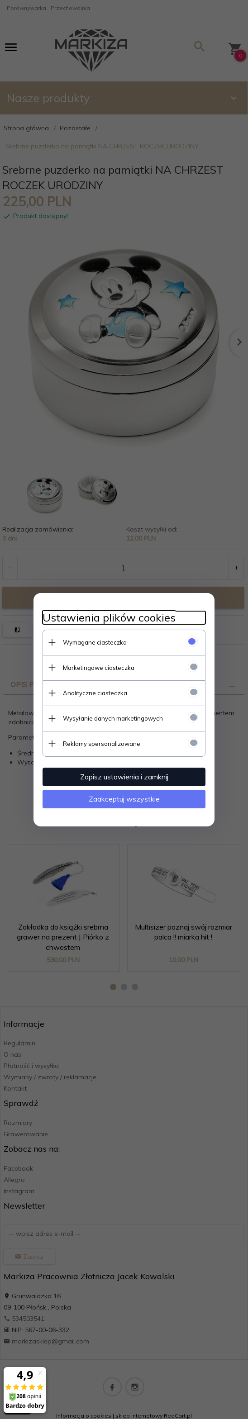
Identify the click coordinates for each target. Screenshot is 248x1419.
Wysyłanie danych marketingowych (113, 718)
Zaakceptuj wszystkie (124, 798)
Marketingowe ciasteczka (98, 667)
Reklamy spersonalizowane (101, 743)
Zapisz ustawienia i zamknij (124, 776)
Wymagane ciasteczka (95, 642)
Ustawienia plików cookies (109, 617)
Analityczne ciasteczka (95, 693)
